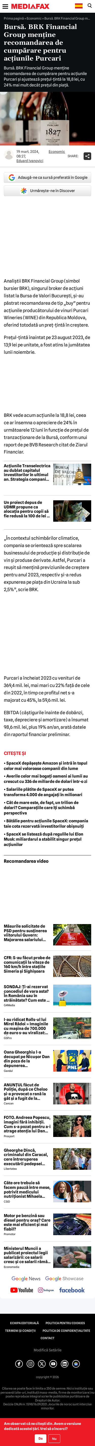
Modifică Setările (48, 1350)
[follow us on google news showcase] (64, 1279)
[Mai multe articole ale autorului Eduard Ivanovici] (9, 154)
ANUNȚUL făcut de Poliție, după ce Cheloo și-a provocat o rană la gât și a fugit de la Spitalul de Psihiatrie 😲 (27, 1092)
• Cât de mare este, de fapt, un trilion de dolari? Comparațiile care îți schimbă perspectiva (41, 808)
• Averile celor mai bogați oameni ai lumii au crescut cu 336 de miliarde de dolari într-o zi (46, 779)
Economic (34, 18)
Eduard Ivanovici (29, 161)
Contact (47, 1338)
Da (41, 1438)
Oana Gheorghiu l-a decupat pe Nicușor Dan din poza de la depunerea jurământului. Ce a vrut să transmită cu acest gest (27, 1059)
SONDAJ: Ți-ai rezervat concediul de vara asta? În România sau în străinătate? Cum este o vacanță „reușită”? (26, 993)
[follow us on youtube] (21, 1291)
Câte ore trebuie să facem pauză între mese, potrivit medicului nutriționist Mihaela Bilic (27, 1190)
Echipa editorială (24, 1323)
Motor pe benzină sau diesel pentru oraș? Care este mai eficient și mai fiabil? (27, 1222)
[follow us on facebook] (72, 1290)
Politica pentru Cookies (65, 1323)
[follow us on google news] (26, 1279)
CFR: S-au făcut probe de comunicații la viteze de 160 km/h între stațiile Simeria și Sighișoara (27, 964)
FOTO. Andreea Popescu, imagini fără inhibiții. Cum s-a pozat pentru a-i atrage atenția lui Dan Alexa (27, 1124)
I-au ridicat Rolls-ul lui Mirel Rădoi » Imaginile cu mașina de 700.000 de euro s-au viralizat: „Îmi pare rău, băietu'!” (26, 1026)
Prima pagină (14, 18)
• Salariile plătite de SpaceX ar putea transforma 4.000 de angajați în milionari (43, 792)
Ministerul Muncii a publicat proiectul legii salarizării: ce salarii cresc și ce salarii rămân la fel (27, 1255)
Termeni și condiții (20, 1331)
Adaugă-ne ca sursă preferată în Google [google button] (47, 177)
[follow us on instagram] (46, 1291)
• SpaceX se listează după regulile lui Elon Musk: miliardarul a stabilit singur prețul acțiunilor (43, 839)
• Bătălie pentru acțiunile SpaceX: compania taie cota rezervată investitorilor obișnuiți (46, 824)
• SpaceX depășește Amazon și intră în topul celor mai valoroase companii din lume (45, 766)
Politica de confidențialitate (66, 1331)
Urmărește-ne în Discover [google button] (47, 191)
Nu (54, 1439)
